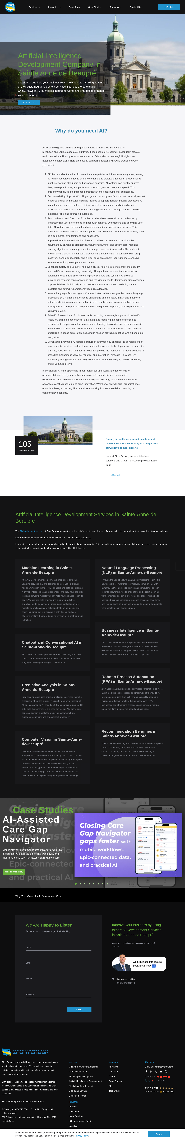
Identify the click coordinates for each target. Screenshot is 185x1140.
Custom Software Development (84, 1062)
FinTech (73, 1102)
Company (113, 1057)
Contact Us (143, 5)
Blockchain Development (81, 1082)
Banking (73, 1126)
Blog (111, 1082)
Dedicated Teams (77, 1091)
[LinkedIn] (151, 1067)
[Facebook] (146, 1067)
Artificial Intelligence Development (85, 1077)
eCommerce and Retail (80, 1116)
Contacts (149, 1057)
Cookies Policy (37, 1097)
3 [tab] (84, 879)
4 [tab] (89, 879)
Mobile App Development (81, 1072)
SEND (79, 1005)
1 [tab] (75, 879)
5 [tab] (93, 879)
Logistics (73, 1121)
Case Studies (102, 5)
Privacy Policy (81, 1136)
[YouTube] (161, 1067)
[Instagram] (166, 1067)
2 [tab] (80, 879)
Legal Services (76, 1112)
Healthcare (74, 1107)
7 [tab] (102, 879)
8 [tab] (107, 879)
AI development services (31, 527)
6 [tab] (98, 879)
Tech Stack (82, 5)
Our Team (113, 1067)
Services (42, 5)
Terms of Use (22, 1097)
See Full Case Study (13, 867)
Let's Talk (169, 4)
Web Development (78, 1067)
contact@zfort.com (126, 978)
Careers (113, 1072)
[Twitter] (156, 1067)
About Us (113, 1062)
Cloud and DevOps (78, 1086)
